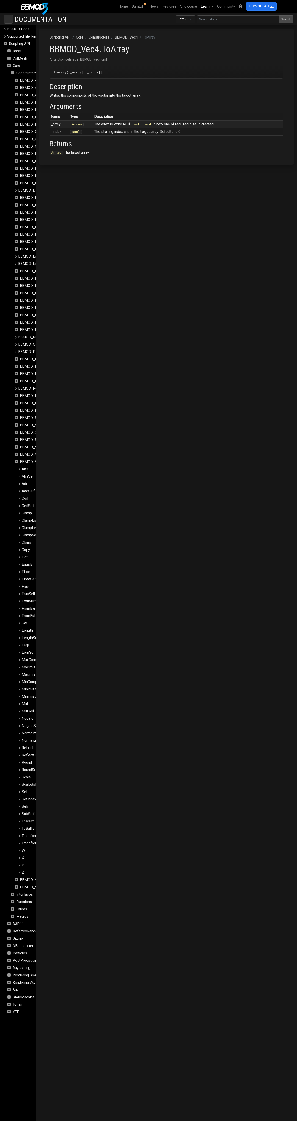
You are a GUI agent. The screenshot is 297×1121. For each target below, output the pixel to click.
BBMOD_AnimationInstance (42, 87)
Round (27, 762)
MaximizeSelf (33, 674)
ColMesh (20, 58)
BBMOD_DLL (31, 205)
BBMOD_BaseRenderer (39, 117)
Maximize (30, 667)
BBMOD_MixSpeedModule (42, 315)
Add (25, 484)
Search (286, 19)
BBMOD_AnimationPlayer (40, 95)
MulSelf (28, 711)
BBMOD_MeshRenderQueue (43, 308)
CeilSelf (28, 506)
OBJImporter (23, 946)
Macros (22, 916)
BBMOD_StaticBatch (36, 440)
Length (27, 630)
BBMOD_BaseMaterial (38, 109)
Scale (26, 777)
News (154, 6)
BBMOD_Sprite (32, 432)
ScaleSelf (29, 784)
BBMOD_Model (32, 322)
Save (17, 990)
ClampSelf (30, 535)
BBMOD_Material (34, 271)
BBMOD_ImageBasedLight (41, 234)
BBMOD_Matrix (32, 286)
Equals (27, 564)
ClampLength (32, 520)
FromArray (30, 601)
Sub (25, 806)
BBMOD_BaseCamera (37, 102)
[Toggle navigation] (8, 19)
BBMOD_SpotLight (35, 425)
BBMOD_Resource (35, 403)
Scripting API (19, 43)
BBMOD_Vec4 (31, 462)
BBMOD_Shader (33, 418)
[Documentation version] (185, 19)
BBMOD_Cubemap (35, 146)
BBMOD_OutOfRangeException (43, 344)
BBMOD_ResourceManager (42, 410)
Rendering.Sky (24, 982)
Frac (25, 586)
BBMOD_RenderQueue (38, 396)
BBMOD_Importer (34, 242)
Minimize (29, 689)
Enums (21, 909)
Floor (26, 572)
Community (226, 6)
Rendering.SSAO (26, 975)
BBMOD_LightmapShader (38, 264)
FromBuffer (31, 616)
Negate (27, 718)
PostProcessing (26, 960)
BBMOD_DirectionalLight (40, 198)
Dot (25, 557)
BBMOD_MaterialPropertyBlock (45, 278)
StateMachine (24, 997)
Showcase (188, 6)
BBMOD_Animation (35, 80)
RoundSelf (30, 770)
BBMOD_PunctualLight (38, 366)
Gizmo (18, 938)
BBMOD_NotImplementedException (47, 337)
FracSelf (28, 594)
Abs (25, 469)
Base (17, 51)
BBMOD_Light (31, 249)
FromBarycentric (35, 608)
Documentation (41, 19)
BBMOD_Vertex (32, 880)
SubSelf (28, 814)
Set (24, 792)
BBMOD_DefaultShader (39, 183)
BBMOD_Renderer (33, 388)
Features (169, 6)
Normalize (30, 733)
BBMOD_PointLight (34, 352)
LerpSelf (29, 652)
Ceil (25, 498)
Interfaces (24, 894)
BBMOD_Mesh (32, 293)
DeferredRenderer (27, 931)
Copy (26, 550)
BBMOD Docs (18, 29)
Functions (24, 902)
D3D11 (18, 924)
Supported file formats (25, 36)
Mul (25, 704)
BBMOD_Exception (35, 227)
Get (24, 623)
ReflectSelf (31, 755)
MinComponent (34, 682)
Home (124, 5)
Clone (26, 542)
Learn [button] (206, 6)
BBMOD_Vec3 (31, 454)
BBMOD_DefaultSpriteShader (42, 190)
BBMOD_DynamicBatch (39, 220)
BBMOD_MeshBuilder (37, 300)
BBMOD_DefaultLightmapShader (46, 161)
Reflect (27, 748)
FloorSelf (29, 579)
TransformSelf (33, 843)
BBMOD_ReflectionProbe (40, 381)
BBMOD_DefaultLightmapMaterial (47, 153)
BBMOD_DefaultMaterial (40, 168)
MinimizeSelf (32, 696)
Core (16, 65)
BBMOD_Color (31, 139)
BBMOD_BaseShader (37, 124)
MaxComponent (34, 660)
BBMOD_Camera (33, 131)
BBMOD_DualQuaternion (39, 212)
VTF (16, 1012)
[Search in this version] (238, 19)
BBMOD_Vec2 (31, 447)
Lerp (25, 645)
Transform (30, 836)
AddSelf (28, 491)
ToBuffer (29, 828)
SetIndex (29, 799)
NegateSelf (31, 726)
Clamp (27, 513)
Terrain (18, 1004)
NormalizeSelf (33, 740)
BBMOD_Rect (31, 374)
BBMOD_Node (32, 330)
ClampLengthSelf (36, 528)
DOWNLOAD (261, 6)
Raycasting (21, 968)
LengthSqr (30, 638)
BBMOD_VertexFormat (38, 887)
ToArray (28, 821)
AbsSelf (28, 476)
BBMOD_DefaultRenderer (40, 176)
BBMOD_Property (34, 359)
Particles (20, 953)
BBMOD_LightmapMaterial (39, 256)
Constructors (26, 73)
